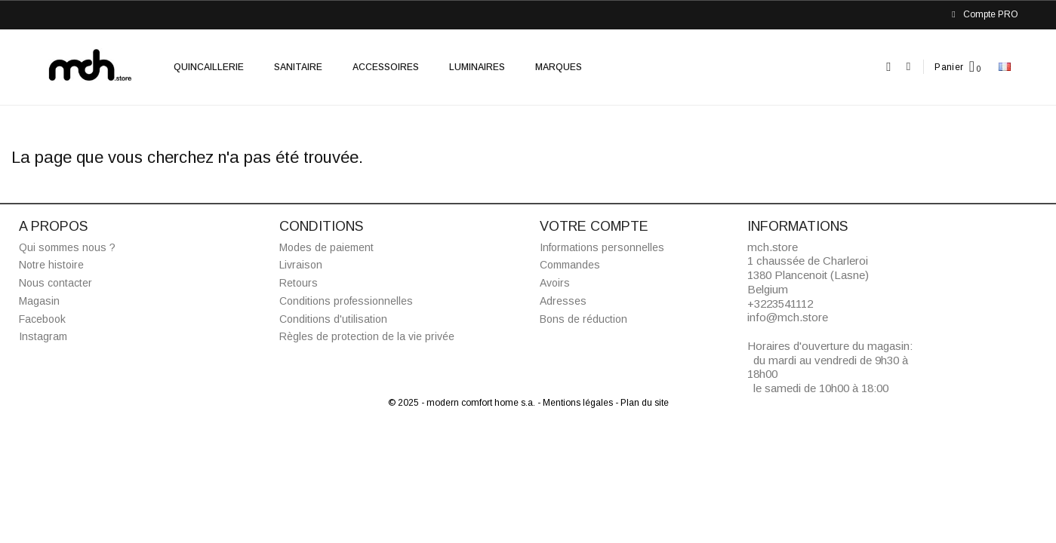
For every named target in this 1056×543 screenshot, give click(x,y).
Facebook (42, 319)
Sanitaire (298, 67)
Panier (948, 67)
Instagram (43, 336)
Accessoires (386, 67)
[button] (888, 66)
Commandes (570, 265)
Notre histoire (51, 265)
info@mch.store (787, 317)
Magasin (39, 301)
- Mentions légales (576, 402)
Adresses (563, 301)
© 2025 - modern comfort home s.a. (462, 402)
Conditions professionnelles (346, 301)
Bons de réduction (583, 319)
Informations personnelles (602, 247)
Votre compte (594, 226)
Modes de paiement (326, 247)
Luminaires (477, 67)
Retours (298, 283)
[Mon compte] (908, 66)
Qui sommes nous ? (67, 247)
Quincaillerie (209, 67)
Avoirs (555, 283)
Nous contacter (55, 283)
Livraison (300, 265)
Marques (558, 67)
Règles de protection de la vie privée (366, 336)
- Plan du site (642, 402)
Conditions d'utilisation (333, 319)
